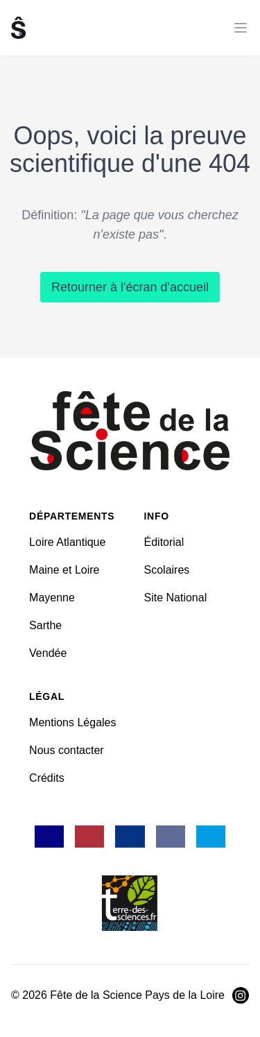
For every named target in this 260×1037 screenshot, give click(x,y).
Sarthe (45, 625)
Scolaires (167, 570)
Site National (175, 597)
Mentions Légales (72, 722)
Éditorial (164, 542)
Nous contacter (66, 750)
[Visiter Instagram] (240, 995)
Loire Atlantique (67, 542)
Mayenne (52, 597)
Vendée (48, 653)
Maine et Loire (64, 570)
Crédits (46, 778)
